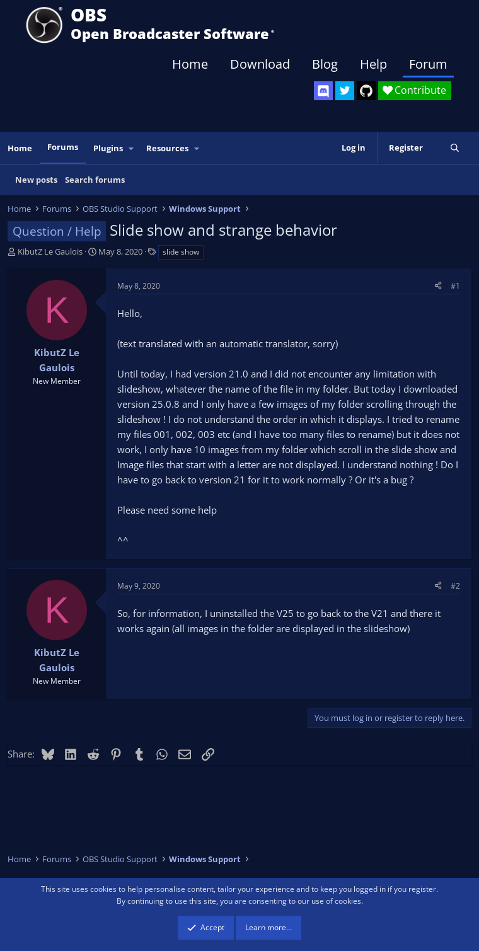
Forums (62, 147)
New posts (36, 179)
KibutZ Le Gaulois (50, 251)
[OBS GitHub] (366, 90)
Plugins (108, 148)
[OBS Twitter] (344, 90)
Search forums (95, 179)
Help (373, 63)
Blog (325, 63)
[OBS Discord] (323, 90)
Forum (428, 63)
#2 (455, 585)
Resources (167, 148)
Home (190, 63)
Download (260, 63)
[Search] (454, 147)
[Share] (438, 286)
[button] (131, 148)
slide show (181, 251)
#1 (455, 285)
